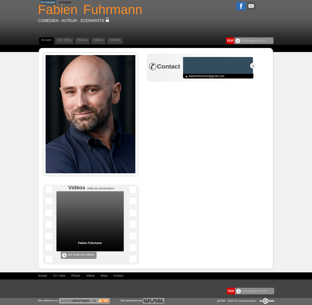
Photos (82, 40)
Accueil (46, 40)
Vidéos (98, 40)
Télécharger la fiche (250, 40)
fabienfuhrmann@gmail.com (206, 76)
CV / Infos (64, 40)
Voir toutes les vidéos (78, 255)
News (104, 275)
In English (65, 2)
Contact (115, 40)
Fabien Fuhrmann (90, 243)
